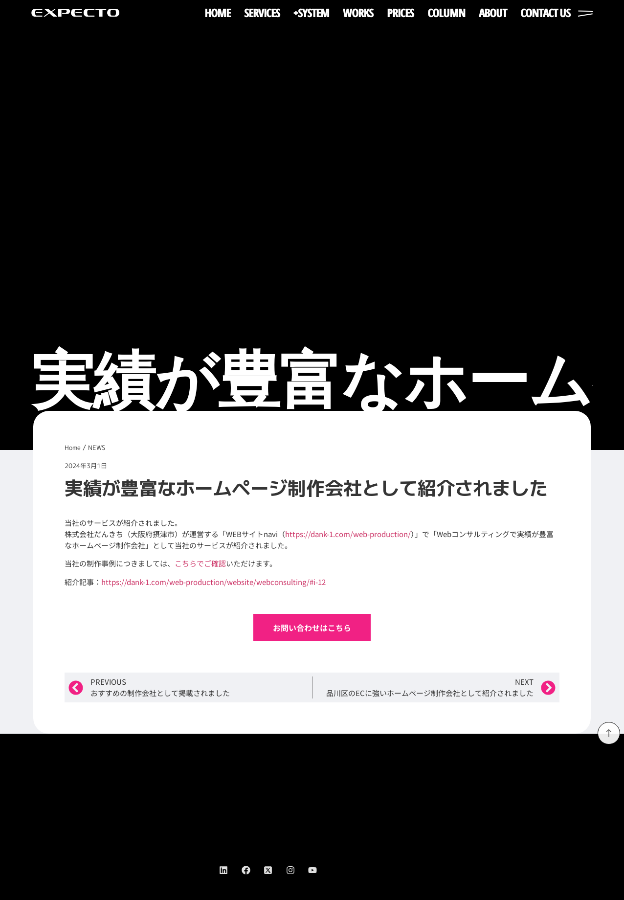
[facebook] (253, 870)
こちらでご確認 (200, 563)
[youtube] (319, 870)
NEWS (96, 447)
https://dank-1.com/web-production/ (348, 534)
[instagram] (297, 870)
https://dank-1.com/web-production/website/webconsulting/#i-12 (213, 582)
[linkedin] (230, 870)
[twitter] (275, 870)
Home (73, 447)
